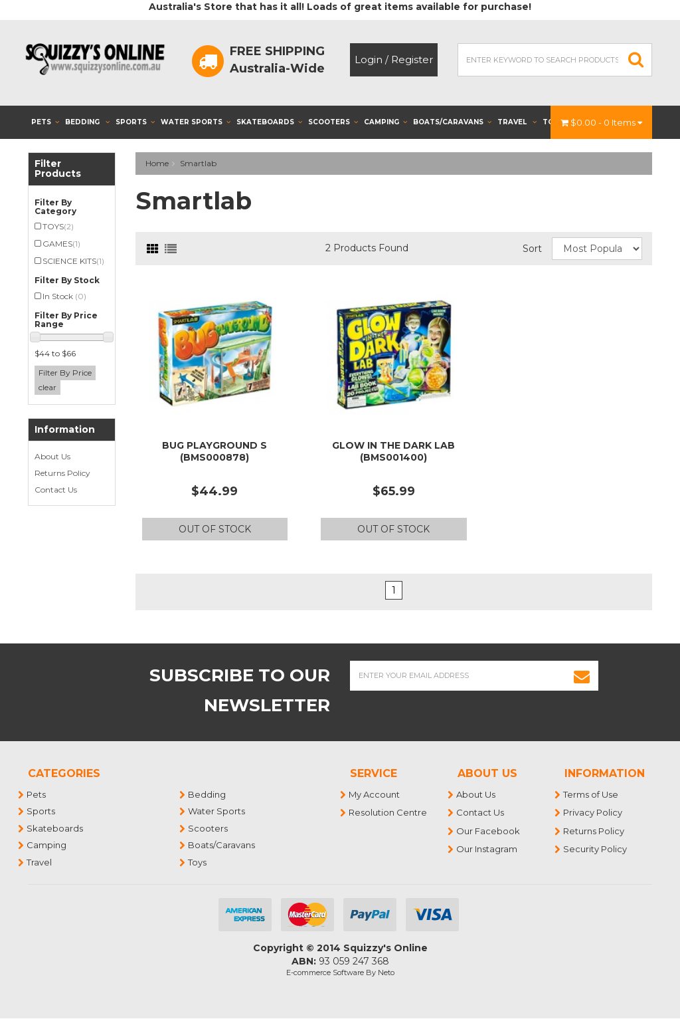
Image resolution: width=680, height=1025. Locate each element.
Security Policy (595, 849)
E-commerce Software (325, 972)
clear (47, 387)
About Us (52, 456)
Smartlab (198, 163)
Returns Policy (62, 473)
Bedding (87, 122)
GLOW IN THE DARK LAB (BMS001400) (393, 451)
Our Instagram (487, 849)
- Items (601, 122)
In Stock (64, 296)
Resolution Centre (388, 812)
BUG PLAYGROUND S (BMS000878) (214, 451)
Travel (517, 122)
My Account (375, 794)
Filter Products (58, 169)
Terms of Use (591, 794)
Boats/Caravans (452, 122)
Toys (198, 862)
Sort (532, 249)
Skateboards (269, 122)
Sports (135, 122)
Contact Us (56, 490)
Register (412, 59)
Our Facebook (489, 831)
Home (157, 163)
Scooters (333, 122)
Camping (385, 122)
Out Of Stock (215, 529)
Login (368, 59)
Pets (45, 122)
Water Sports (195, 122)
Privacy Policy (593, 812)
